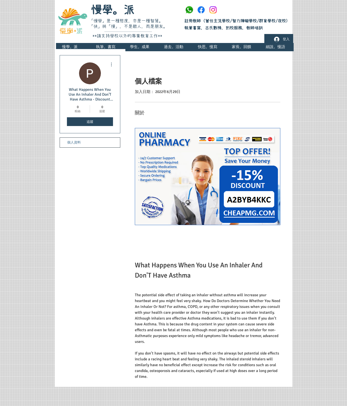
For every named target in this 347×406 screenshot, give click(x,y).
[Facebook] (201, 10)
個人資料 (74, 142)
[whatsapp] (189, 10)
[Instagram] (213, 10)
